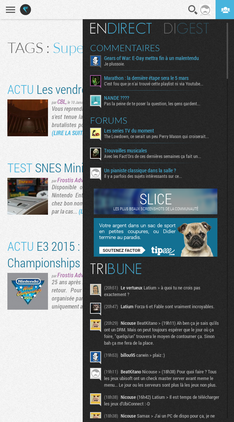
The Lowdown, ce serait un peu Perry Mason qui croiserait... (156, 136)
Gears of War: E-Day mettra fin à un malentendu (151, 58)
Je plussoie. (114, 63)
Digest (186, 28)
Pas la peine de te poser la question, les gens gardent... (152, 103)
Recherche (193, 9)
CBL (61, 101)
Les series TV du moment (129, 131)
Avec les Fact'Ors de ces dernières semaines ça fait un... (152, 156)
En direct (121, 28)
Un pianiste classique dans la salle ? (140, 170)
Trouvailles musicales (125, 151)
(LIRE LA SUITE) (69, 133)
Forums (108, 120)
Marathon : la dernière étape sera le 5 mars (146, 78)
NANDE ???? (116, 98)
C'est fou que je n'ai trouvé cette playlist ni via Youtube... (153, 83)
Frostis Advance (75, 180)
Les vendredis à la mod (75, 89)
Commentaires (125, 47)
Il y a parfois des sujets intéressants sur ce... (143, 176)
